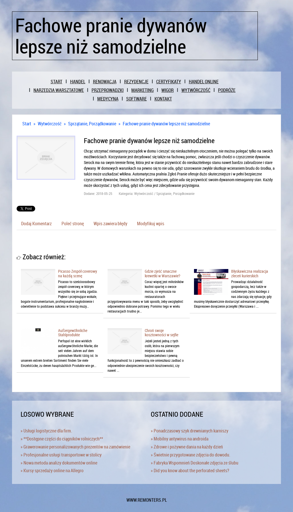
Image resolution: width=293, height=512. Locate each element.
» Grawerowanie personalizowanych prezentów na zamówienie (75, 447)
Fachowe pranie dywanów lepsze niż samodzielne (166, 123)
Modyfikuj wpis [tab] (150, 223)
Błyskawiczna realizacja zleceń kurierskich (249, 273)
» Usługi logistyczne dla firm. (46, 431)
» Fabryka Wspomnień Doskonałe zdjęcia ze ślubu (194, 463)
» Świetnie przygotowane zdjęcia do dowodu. (190, 455)
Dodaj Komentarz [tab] (36, 223)
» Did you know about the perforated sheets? (190, 470)
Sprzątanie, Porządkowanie (92, 123)
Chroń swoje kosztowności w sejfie (161, 332)
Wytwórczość (50, 123)
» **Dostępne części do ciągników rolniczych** (62, 439)
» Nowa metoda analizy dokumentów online (59, 463)
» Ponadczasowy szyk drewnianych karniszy (189, 431)
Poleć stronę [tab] (73, 223)
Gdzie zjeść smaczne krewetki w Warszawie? (162, 273)
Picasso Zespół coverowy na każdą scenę (77, 273)
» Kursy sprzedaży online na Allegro (52, 470)
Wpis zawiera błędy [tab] (110, 223)
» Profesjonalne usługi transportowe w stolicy (61, 455)
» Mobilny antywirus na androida (179, 439)
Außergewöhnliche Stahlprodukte (72, 332)
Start (26, 123)
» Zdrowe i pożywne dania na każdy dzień (187, 447)
